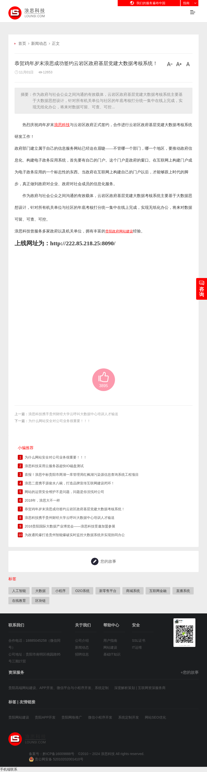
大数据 (40, 591)
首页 (22, 43)
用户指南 (110, 640)
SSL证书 (138, 640)
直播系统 (183, 591)
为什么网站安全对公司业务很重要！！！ (59, 421)
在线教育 (19, 601)
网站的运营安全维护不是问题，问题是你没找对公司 (64, 492)
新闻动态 (39, 43)
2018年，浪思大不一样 (42, 501)
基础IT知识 (111, 654)
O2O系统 (82, 591)
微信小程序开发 (100, 717)
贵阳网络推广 (71, 717)
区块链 (40, 601)
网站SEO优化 (155, 717)
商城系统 (133, 591)
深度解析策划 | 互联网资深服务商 (139, 688)
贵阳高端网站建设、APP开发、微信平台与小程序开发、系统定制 (58, 688)
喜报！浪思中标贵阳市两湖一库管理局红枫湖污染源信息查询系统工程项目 (82, 475)
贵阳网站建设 (18, 717)
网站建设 (110, 647)
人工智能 (19, 591)
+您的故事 (190, 672)
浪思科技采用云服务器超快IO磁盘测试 (54, 466)
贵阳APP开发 (45, 717)
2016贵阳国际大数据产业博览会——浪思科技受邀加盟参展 (70, 526)
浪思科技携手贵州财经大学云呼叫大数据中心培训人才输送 (73, 414)
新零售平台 (107, 591)
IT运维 (137, 647)
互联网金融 (158, 591)
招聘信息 (82, 654)
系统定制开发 (128, 717)
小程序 (60, 591)
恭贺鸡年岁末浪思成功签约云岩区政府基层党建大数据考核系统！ (75, 509)
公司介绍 (82, 640)
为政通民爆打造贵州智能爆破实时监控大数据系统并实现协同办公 (75, 535)
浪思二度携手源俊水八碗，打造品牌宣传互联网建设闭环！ (69, 483)
